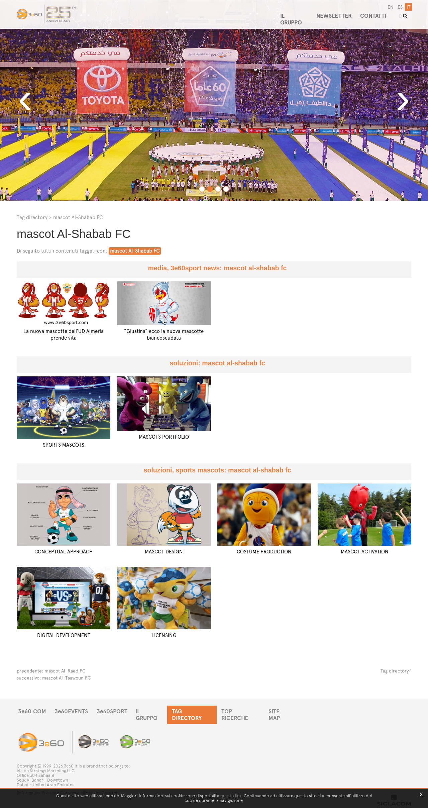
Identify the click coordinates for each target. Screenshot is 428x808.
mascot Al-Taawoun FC (66, 677)
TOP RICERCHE (248, 710)
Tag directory (32, 217)
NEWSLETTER (334, 13)
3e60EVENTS (73, 710)
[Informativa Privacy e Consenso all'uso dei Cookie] (67, 787)
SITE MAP (290, 710)
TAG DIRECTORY (198, 710)
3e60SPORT (115, 710)
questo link (230, 795)
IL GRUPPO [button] (292, 13)
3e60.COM (32, 710)
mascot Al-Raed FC (65, 671)
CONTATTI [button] (375, 13)
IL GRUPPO (154, 710)
